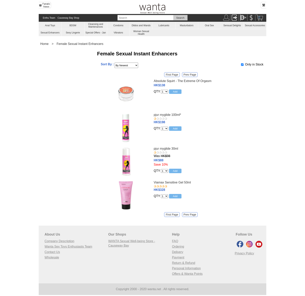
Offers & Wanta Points (187, 273)
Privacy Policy (244, 253)
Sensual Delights (232, 25)
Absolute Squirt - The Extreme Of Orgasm (182, 81)
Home (44, 43)
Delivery (177, 252)
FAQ (175, 241)
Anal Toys (50, 25)
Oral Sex (209, 25)
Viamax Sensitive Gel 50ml (172, 182)
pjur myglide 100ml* (167, 114)
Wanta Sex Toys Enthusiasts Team (68, 246)
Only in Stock (254, 64)
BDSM (72, 25)
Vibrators (118, 32)
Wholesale (52, 257)
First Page (172, 74)
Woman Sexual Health (141, 32)
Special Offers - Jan (95, 32)
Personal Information (186, 268)
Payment (178, 257)
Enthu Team (49, 18)
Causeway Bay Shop (68, 18)
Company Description (59, 241)
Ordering (178, 246)
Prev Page (189, 74)
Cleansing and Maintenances (95, 25)
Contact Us (52, 252)
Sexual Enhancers (50, 32)
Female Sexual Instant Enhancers (80, 43)
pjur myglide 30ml (166, 148)
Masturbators (186, 25)
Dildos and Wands (141, 25)
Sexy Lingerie (73, 32)
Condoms (118, 25)
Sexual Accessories (255, 25)
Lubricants (164, 25)
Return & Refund (183, 263)
